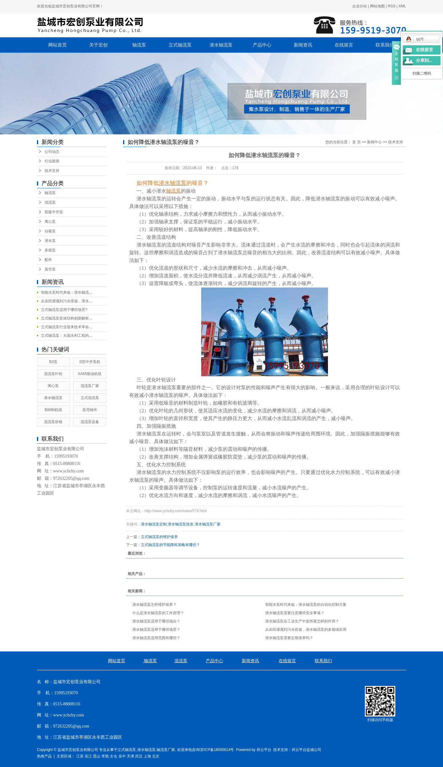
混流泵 (50, 202)
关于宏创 (98, 45)
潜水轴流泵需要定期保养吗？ (289, 638)
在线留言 (344, 45)
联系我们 (385, 45)
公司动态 (52, 151)
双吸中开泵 (54, 212)
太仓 (113, 756)
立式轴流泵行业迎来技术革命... (66, 327)
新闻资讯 (303, 45)
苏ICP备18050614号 (217, 750)
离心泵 (50, 221)
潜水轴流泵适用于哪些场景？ (156, 629)
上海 (147, 756)
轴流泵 (139, 45)
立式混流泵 (90, 398)
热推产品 (44, 756)
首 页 (356, 142)
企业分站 (359, 6)
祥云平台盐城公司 (306, 750)
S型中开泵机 (89, 362)
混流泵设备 (90, 422)
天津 (130, 756)
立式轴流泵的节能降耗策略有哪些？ (170, 545)
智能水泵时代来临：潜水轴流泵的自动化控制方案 (305, 604)
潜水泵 (50, 241)
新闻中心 (374, 142)
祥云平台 (264, 750)
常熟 (105, 756)
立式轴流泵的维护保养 (159, 537)
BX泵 (53, 362)
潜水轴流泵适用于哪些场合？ (156, 621)
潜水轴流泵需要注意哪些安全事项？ (294, 613)
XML (402, 6)
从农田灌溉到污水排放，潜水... (66, 301)
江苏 (80, 756)
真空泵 (50, 269)
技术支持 (52, 171)
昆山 (96, 756)
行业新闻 (52, 161)
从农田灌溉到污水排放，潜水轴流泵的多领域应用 (305, 629)
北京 (155, 756)
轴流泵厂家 (166, 750)
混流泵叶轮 (53, 374)
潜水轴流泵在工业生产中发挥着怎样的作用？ (302, 621)
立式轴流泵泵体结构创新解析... (66, 318)
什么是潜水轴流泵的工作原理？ (158, 613)
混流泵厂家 (90, 386)
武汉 (138, 756)
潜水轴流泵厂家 (208, 524)
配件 (48, 260)
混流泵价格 (53, 422)
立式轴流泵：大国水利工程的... (66, 335)
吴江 (88, 756)
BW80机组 (53, 410)
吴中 (122, 756)
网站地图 (377, 6)
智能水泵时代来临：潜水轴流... (66, 292)
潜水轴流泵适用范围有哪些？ (156, 638)
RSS (392, 6)
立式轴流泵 (180, 45)
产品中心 (262, 45)
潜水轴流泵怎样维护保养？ (154, 604)
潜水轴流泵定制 (154, 524)
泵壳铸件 (89, 410)
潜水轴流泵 (221, 45)
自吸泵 (50, 231)
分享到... (424, 60)
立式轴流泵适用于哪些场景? (64, 310)
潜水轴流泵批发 (181, 524)
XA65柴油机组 (90, 374)
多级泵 (50, 250)
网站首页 (57, 45)
